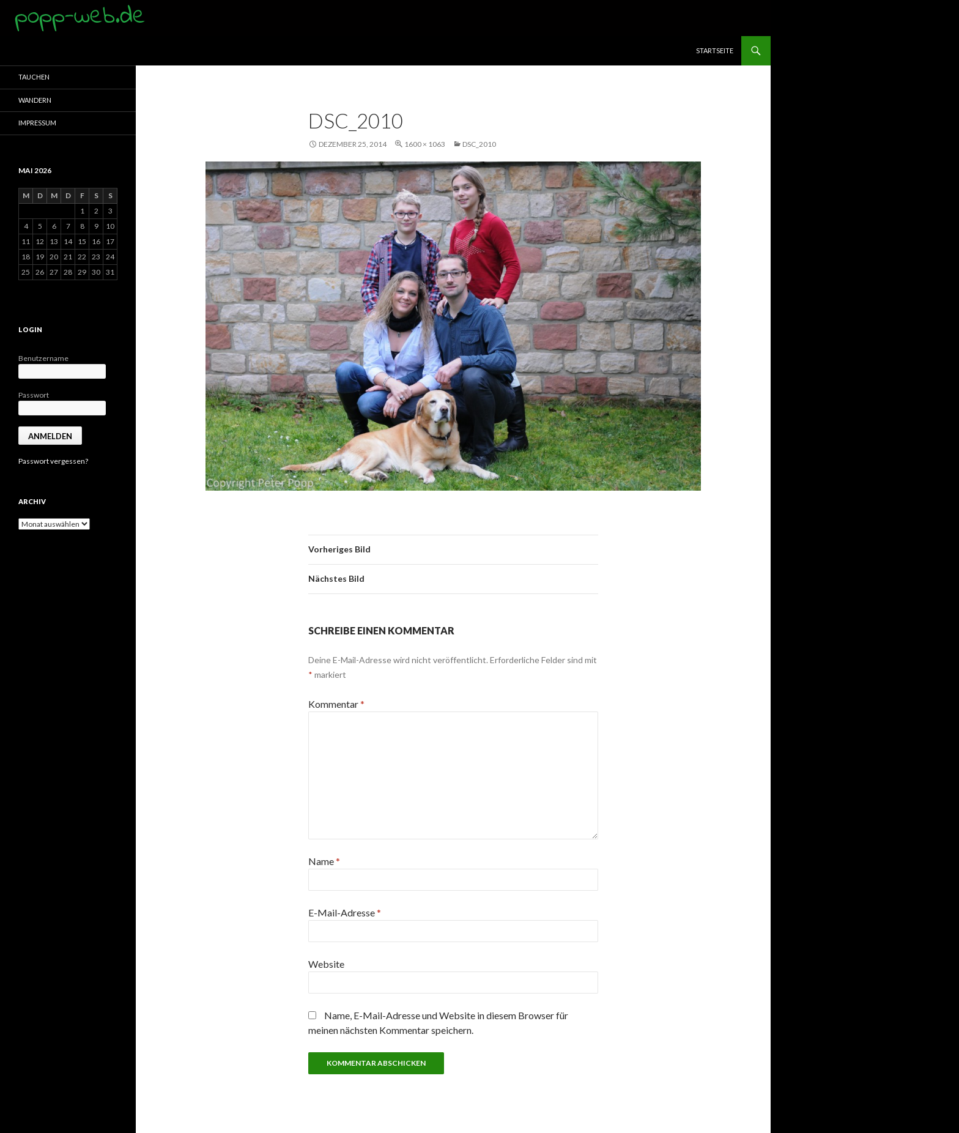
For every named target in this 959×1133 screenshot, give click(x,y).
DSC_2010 (479, 144)
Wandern (34, 100)
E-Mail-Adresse (344, 912)
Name (324, 861)
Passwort (33, 394)
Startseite (714, 50)
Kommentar (336, 704)
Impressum (37, 123)
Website (326, 964)
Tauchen (34, 77)
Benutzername (43, 358)
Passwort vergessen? (53, 461)
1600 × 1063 (424, 144)
